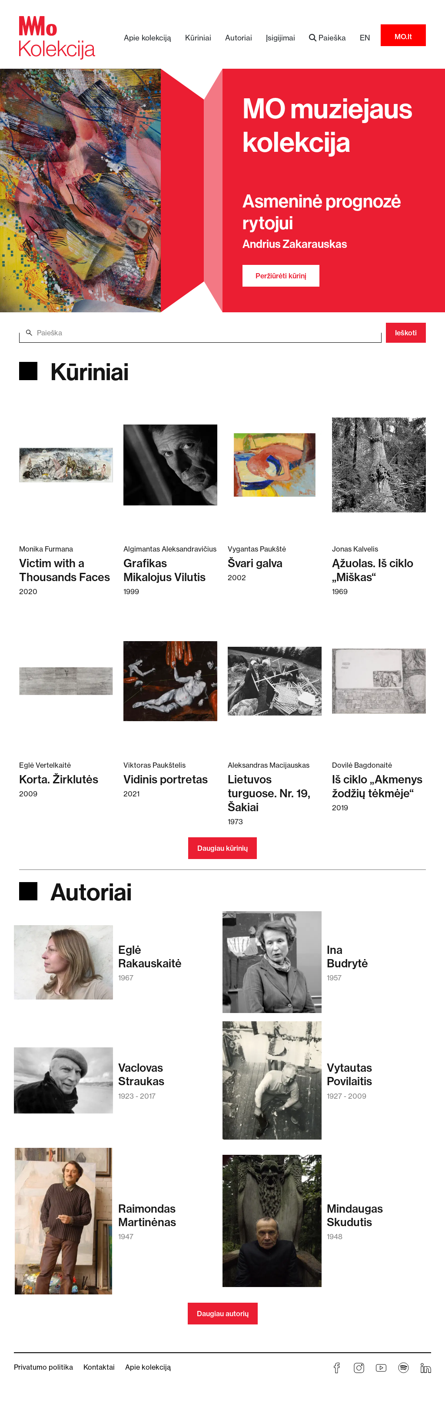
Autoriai (238, 37)
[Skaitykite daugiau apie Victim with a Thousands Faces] (66, 464)
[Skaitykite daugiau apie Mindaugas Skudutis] (272, 1225)
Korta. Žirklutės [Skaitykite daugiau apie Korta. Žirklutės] (58, 779)
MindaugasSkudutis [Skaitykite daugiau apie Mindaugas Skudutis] (355, 1215)
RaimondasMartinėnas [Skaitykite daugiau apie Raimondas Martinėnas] (147, 1215)
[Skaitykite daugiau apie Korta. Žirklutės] (66, 680)
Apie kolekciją (147, 37)
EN (365, 37)
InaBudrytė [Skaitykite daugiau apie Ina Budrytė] (347, 956)
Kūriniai (198, 37)
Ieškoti (406, 332)
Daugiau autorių (223, 1313)
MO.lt (403, 36)
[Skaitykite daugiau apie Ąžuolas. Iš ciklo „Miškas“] (379, 464)
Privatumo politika (43, 1367)
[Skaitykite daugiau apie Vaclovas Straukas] (63, 1084)
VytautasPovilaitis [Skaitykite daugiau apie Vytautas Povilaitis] (349, 1074)
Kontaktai (99, 1367)
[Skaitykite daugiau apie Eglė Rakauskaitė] (63, 966)
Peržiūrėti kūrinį (281, 275)
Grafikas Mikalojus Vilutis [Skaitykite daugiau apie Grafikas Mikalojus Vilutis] (164, 570)
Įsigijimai (280, 37)
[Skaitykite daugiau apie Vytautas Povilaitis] (272, 1084)
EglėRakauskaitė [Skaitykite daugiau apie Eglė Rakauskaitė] (150, 956)
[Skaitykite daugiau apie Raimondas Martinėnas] (63, 1225)
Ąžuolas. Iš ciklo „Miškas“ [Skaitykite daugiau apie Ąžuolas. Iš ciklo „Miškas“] (372, 570)
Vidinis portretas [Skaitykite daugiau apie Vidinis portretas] (165, 779)
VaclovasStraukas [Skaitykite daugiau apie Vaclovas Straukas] (141, 1074)
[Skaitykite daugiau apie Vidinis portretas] (170, 680)
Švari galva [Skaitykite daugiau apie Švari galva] (255, 563)
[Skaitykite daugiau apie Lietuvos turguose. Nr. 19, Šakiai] (275, 680)
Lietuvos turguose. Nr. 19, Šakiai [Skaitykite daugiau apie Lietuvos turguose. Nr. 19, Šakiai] (269, 793)
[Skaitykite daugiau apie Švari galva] (275, 464)
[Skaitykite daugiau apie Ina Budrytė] (272, 966)
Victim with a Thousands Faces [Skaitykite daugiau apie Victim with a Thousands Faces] (64, 570)
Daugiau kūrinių (222, 848)
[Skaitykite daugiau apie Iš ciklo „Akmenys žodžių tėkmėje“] (379, 680)
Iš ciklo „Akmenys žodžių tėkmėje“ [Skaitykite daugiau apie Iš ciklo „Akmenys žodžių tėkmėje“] (377, 786)
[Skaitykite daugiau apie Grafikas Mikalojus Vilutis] (170, 464)
